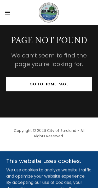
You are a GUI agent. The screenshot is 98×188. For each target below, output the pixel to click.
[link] (48, 12)
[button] (9, 12)
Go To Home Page (49, 84)
